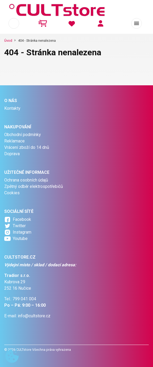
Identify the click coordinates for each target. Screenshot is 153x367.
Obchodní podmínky (22, 134)
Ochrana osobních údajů (26, 180)
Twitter (19, 225)
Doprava (12, 153)
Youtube (20, 238)
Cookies (12, 192)
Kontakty (12, 108)
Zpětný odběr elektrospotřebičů (33, 186)
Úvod (8, 41)
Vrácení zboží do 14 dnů (26, 147)
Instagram (22, 232)
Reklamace (14, 141)
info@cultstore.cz (34, 315)
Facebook (22, 219)
